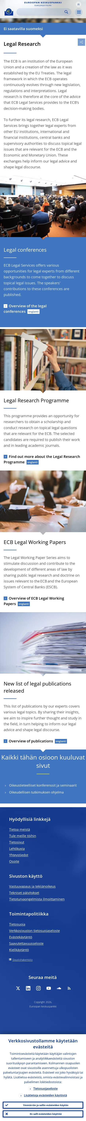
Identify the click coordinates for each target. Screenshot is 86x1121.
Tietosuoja (17, 924)
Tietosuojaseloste (45, 1089)
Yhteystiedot (18, 855)
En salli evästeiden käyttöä (46, 1114)
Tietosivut (16, 842)
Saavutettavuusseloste (26, 943)
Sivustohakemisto (22, 959)
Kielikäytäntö (19, 950)
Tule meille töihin (22, 836)
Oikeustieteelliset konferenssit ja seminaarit (43, 785)
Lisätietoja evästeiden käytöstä (45, 1095)
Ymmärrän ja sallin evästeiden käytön (45, 1105)
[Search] (41, 12)
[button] (78, 4)
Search (66, 12)
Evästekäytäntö (20, 937)
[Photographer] (83, 234)
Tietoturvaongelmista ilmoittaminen (37, 899)
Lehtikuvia (17, 848)
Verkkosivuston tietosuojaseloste (34, 930)
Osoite (14, 861)
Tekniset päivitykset (24, 892)
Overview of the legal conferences (25, 308)
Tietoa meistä (19, 829)
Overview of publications (31, 741)
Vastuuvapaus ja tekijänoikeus (32, 886)
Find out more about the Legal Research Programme (42, 459)
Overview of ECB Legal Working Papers (34, 601)
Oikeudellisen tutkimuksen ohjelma (36, 792)
